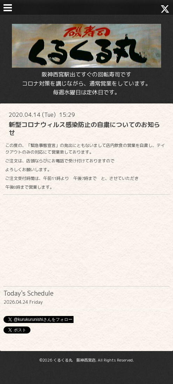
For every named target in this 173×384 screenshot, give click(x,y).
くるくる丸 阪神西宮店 (74, 360)
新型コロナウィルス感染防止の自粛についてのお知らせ (84, 128)
